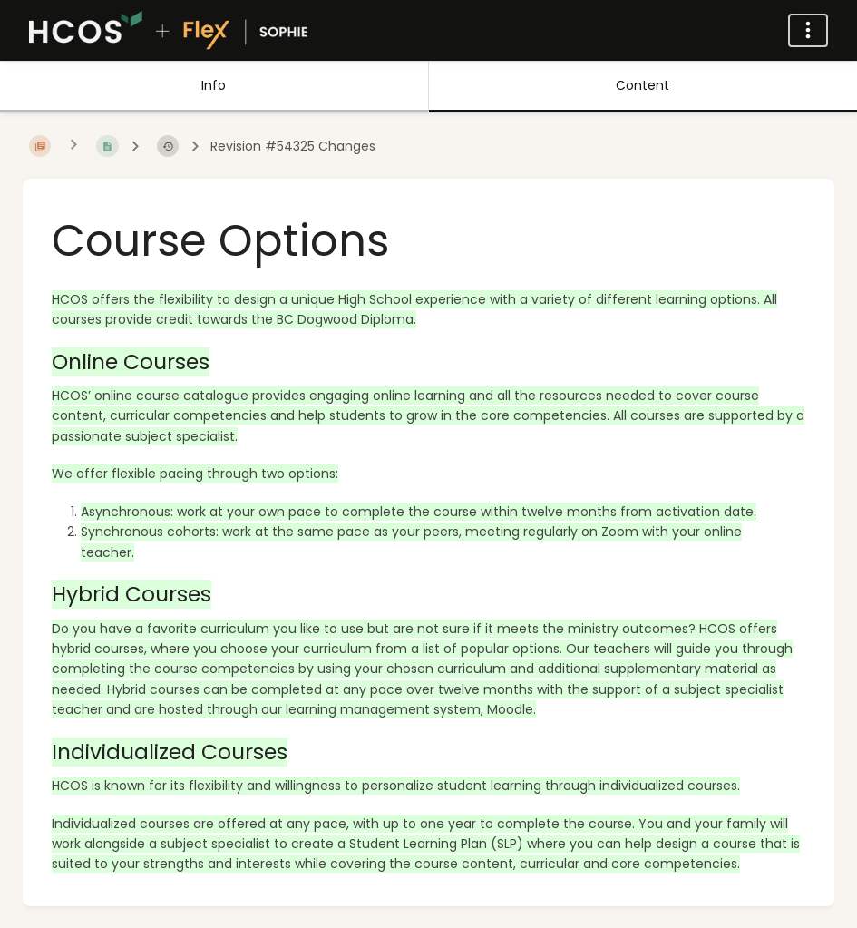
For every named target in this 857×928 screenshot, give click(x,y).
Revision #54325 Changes (292, 146)
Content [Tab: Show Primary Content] (642, 85)
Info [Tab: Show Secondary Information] (213, 85)
